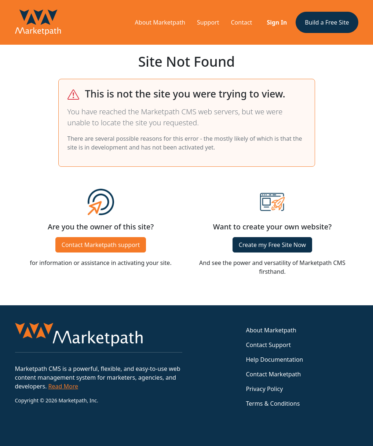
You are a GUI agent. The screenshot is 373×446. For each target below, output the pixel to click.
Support (208, 22)
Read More (63, 386)
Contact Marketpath (273, 374)
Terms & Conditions (273, 403)
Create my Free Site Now (272, 245)
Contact (241, 22)
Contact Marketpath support (101, 245)
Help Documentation (274, 359)
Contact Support (268, 345)
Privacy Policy (264, 389)
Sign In (277, 22)
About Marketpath (160, 22)
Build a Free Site (327, 22)
